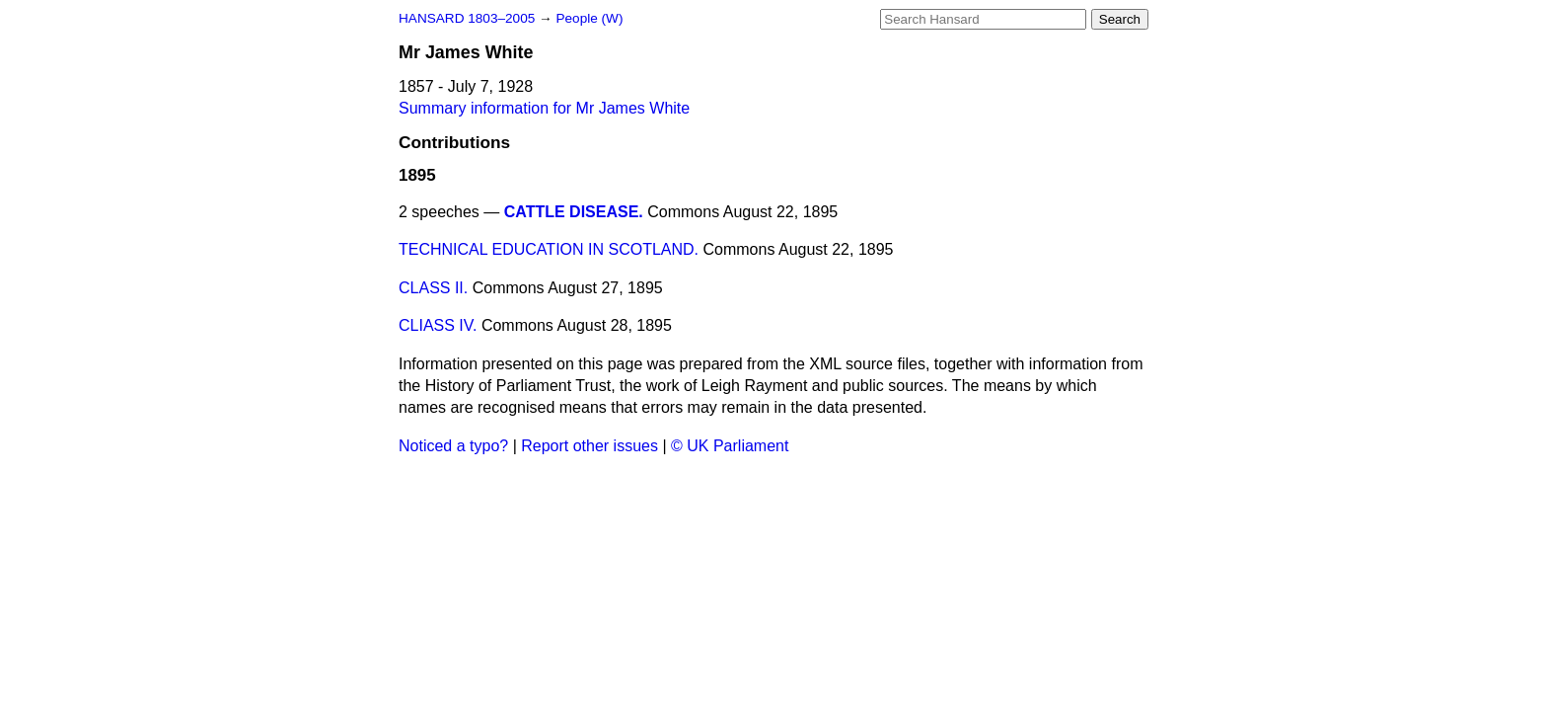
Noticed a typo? (453, 445)
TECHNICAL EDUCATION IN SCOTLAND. (549, 249)
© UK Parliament (729, 445)
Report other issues (589, 445)
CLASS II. (433, 287)
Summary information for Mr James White (544, 108)
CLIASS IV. (438, 325)
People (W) (589, 18)
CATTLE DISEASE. (573, 211)
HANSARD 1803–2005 (467, 18)
